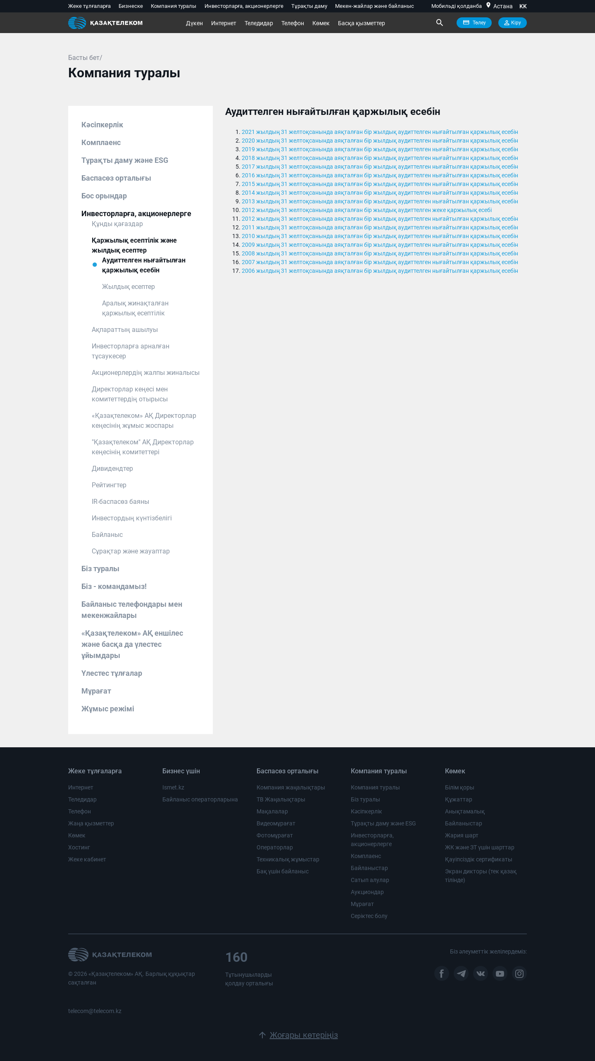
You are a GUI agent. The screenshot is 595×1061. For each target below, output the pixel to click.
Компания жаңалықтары (291, 787)
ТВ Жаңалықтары (281, 799)
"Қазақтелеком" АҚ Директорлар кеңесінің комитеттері (143, 447)
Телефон (292, 23)
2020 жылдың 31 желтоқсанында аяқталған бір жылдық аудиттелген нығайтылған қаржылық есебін (380, 140)
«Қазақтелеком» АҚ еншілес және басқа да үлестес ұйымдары (132, 644)
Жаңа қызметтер (91, 823)
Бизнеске (131, 6)
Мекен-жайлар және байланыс (374, 6)
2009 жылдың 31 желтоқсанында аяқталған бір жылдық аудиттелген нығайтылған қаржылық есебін (380, 244)
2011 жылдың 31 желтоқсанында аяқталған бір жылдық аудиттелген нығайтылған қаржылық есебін (380, 227)
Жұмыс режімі (107, 708)
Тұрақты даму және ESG (124, 160)
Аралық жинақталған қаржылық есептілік (135, 308)
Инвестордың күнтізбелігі (132, 518)
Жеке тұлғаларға (89, 6)
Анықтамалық (465, 811)
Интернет (223, 23)
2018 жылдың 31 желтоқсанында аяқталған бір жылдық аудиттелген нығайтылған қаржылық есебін (380, 158)
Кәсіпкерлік (102, 124)
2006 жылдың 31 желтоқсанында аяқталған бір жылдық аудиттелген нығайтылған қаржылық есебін (380, 270)
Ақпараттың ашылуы (125, 330)
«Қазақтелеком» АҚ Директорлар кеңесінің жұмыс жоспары (144, 420)
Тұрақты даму (309, 6)
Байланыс (107, 535)
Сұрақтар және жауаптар (131, 551)
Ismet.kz (173, 787)
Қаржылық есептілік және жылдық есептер (134, 245)
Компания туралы (173, 6)
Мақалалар (272, 811)
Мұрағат (96, 691)
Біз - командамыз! (114, 586)
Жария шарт (461, 835)
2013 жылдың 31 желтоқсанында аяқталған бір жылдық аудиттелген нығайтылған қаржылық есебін (380, 201)
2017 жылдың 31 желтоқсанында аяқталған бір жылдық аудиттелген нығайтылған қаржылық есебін (380, 166)
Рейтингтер (109, 485)
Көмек (321, 23)
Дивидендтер (112, 468)
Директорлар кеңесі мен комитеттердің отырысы (130, 394)
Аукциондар (367, 892)
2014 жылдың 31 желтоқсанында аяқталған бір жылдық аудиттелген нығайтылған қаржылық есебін (380, 192)
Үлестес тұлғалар (111, 673)
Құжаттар (458, 799)
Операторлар (275, 847)
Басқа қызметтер (361, 23)
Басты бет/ (85, 58)
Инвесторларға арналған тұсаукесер (130, 351)
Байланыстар (369, 868)
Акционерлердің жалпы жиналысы (146, 373)
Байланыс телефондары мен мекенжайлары (131, 610)
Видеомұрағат (276, 823)
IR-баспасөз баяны (120, 501)
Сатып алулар (370, 880)
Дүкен (194, 23)
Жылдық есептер (128, 287)
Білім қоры (459, 787)
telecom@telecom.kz (94, 1011)
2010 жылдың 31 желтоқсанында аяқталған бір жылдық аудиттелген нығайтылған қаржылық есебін (380, 236)
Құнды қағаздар (117, 224)
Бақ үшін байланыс (283, 871)
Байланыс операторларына (200, 799)
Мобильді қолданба (456, 6)
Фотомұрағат (275, 835)
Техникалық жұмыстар (288, 859)
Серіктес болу (369, 916)
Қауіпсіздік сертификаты (478, 859)
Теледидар (259, 23)
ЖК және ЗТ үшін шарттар (479, 847)
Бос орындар (104, 195)
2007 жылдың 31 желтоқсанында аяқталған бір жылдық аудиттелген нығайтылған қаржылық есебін (380, 262)
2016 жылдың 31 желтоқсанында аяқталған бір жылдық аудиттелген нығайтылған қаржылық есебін (380, 175)
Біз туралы (100, 568)
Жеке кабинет (87, 859)
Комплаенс (101, 142)
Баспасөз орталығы (116, 178)
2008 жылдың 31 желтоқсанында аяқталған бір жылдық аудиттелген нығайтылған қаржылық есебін (380, 253)
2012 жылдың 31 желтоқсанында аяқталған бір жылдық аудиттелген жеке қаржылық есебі (367, 210)
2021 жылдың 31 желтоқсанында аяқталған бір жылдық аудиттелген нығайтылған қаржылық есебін (380, 132)
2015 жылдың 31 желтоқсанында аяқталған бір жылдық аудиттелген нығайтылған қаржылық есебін (380, 184)
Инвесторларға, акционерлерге (244, 6)
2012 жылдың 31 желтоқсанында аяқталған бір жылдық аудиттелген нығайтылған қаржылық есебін (380, 218)
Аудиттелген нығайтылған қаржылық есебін (144, 265)
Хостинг (79, 847)
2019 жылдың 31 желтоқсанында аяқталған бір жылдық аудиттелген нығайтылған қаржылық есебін (380, 149)
